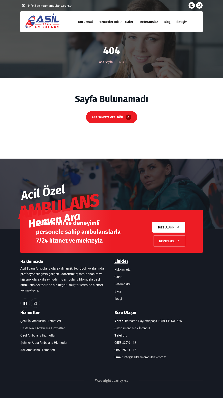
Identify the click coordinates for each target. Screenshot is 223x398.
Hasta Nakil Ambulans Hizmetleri (42, 328)
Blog (167, 22)
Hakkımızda (122, 270)
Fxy (126, 381)
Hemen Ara (169, 241)
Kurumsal (85, 22)
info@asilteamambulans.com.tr (50, 5)
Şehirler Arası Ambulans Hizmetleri (44, 343)
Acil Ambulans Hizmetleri (37, 350)
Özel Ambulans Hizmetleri (38, 335)
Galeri (129, 22)
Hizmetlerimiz (109, 22)
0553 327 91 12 (125, 343)
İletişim (182, 22)
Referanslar (149, 22)
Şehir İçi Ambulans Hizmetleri (40, 321)
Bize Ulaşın (168, 227)
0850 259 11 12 (125, 350)
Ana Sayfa (106, 62)
